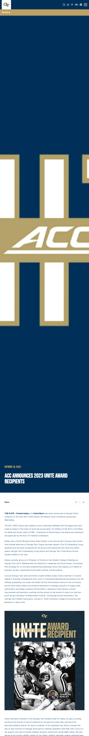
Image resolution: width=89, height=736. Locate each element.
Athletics (6, 12)
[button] (64, 4)
